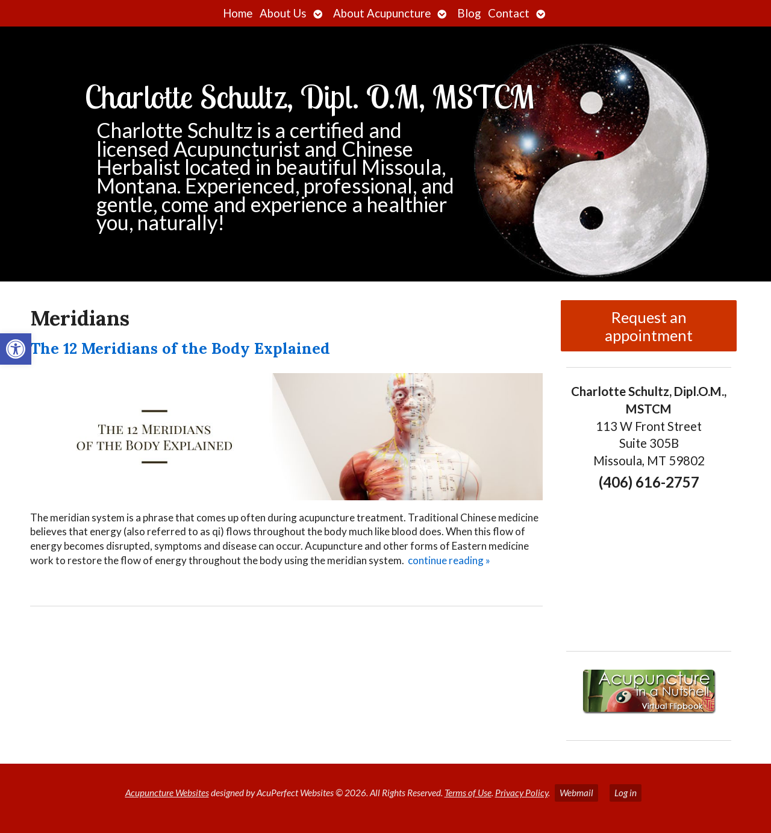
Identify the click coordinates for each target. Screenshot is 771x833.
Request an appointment (649, 326)
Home (237, 13)
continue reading (449, 560)
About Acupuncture (382, 13)
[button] (15, 349)
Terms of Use (468, 792)
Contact (508, 13)
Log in (625, 792)
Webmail (576, 792)
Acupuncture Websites (167, 792)
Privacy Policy (521, 792)
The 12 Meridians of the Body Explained (180, 348)
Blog (469, 13)
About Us (283, 13)
